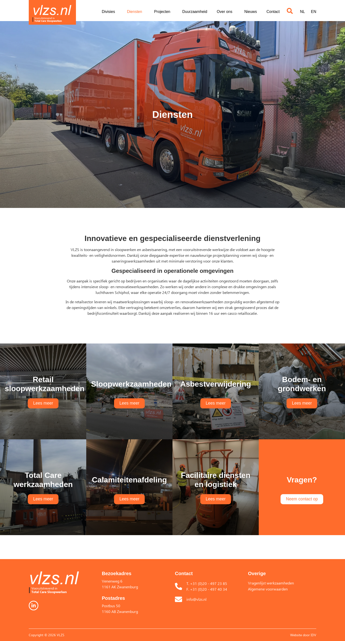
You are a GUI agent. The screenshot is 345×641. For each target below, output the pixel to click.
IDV (313, 635)
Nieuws (250, 12)
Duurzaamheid (194, 12)
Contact (273, 12)
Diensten (135, 11)
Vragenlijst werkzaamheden (271, 583)
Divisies (109, 11)
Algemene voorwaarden (268, 589)
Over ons (226, 11)
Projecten (163, 11)
